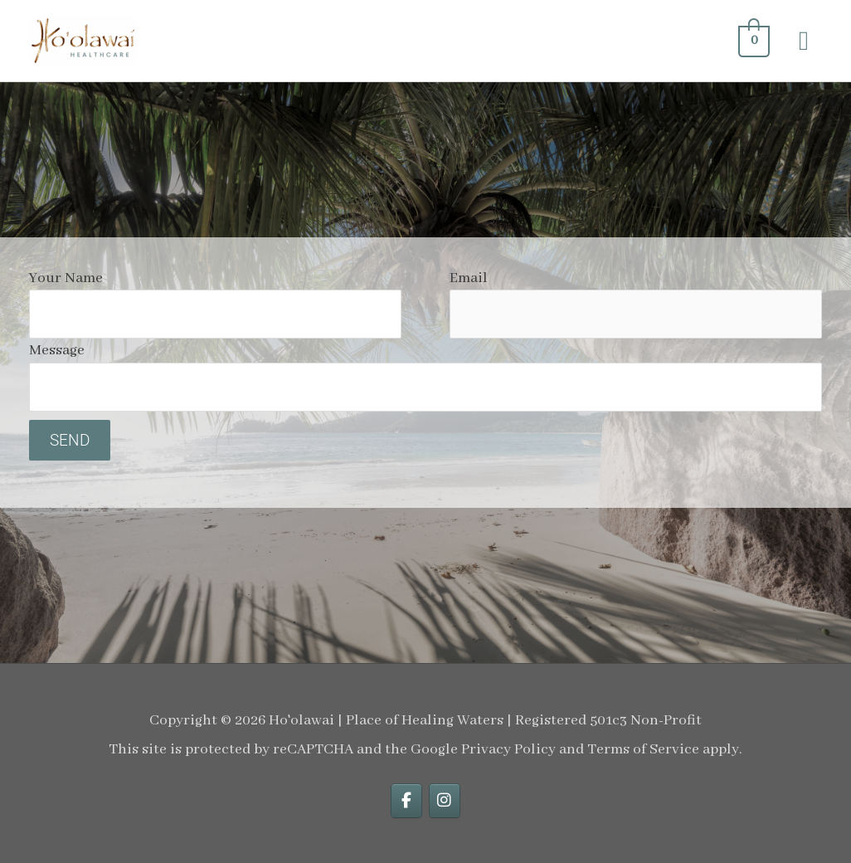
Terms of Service (643, 749)
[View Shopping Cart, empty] (752, 41)
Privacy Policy (508, 749)
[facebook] (406, 800)
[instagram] (444, 800)
